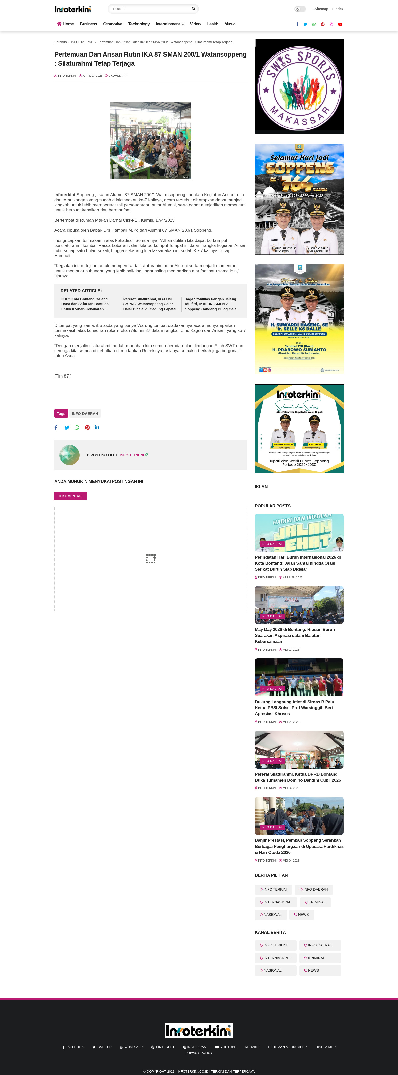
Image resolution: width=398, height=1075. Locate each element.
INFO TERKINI (275, 889)
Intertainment (168, 24)
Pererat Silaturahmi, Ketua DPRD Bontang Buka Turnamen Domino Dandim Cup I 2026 (298, 777)
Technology (139, 24)
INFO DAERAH (82, 42)
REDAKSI (252, 1047)
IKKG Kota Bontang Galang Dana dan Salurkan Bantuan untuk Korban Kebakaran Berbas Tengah (85, 304)
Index (338, 9)
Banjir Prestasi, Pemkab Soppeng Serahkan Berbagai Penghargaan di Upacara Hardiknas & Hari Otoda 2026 (299, 846)
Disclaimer (326, 1047)
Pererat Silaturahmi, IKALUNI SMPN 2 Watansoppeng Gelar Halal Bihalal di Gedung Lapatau (150, 304)
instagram (197, 1047)
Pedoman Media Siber (287, 1047)
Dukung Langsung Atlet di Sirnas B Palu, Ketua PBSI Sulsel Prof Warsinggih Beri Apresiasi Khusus (295, 708)
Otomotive (112, 24)
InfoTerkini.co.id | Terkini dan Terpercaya (216, 1071)
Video (195, 24)
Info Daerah (272, 543)
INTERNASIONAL (278, 902)
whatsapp (133, 1047)
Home (65, 24)
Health (212, 24)
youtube (228, 1047)
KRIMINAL (317, 902)
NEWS (303, 914)
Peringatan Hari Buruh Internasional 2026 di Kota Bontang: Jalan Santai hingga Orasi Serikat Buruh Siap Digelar (298, 563)
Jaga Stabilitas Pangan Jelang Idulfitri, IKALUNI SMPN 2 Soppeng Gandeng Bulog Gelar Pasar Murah (211, 304)
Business (88, 24)
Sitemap (320, 9)
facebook (75, 1047)
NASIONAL (273, 914)
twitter (104, 1047)
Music (229, 24)
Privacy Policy (198, 1053)
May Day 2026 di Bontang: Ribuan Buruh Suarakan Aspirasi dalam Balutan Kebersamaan (295, 635)
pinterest (165, 1047)
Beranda (60, 42)
